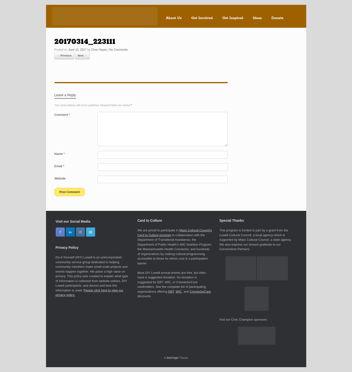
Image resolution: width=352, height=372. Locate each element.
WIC (179, 291)
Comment (62, 115)
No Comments (118, 49)
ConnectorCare (200, 291)
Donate (278, 18)
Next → (82, 55)
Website (60, 178)
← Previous (64, 55)
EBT (171, 291)
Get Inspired (232, 18)
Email (59, 166)
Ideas (257, 18)
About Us (174, 18)
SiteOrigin (172, 357)
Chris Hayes (99, 49)
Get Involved (202, 18)
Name (59, 154)
